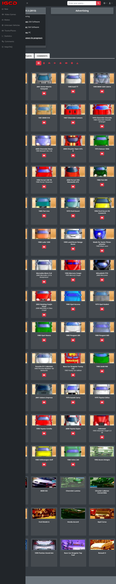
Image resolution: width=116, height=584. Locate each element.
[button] (105, 3)
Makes (6, 20)
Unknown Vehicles (11, 25)
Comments (8, 41)
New (5, 9)
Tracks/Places (9, 30)
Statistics (7, 36)
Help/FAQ (7, 47)
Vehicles (34, 59)
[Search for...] (81, 3)
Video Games (9, 14)
